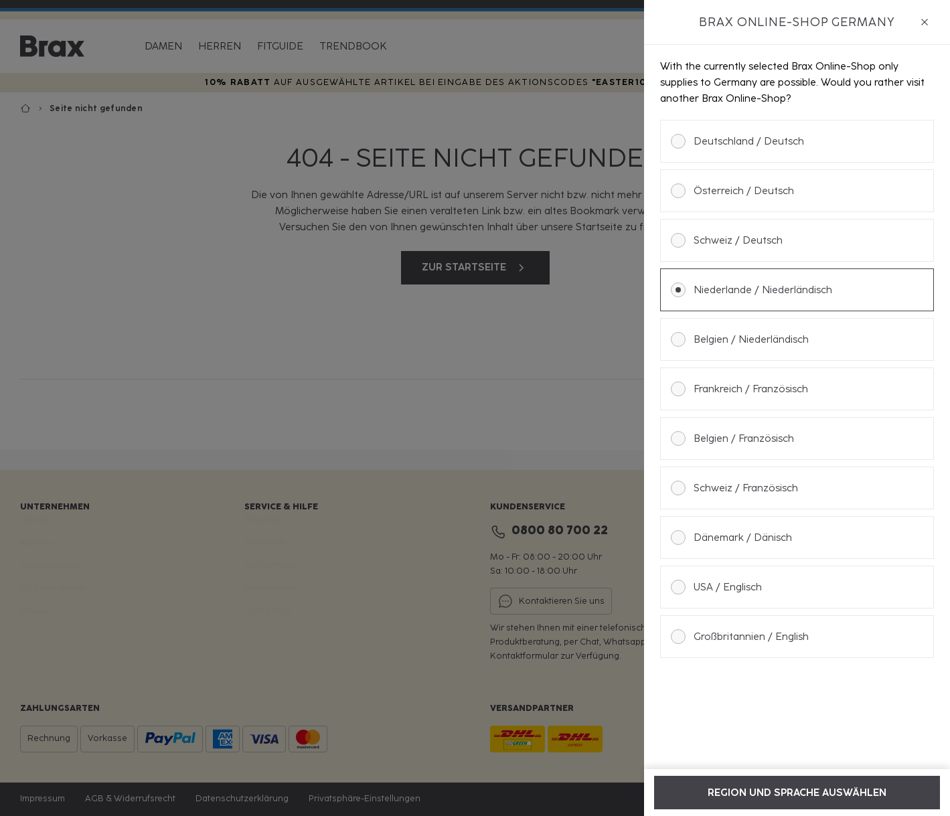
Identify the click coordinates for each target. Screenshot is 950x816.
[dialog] (797, 408)
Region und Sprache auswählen (797, 793)
